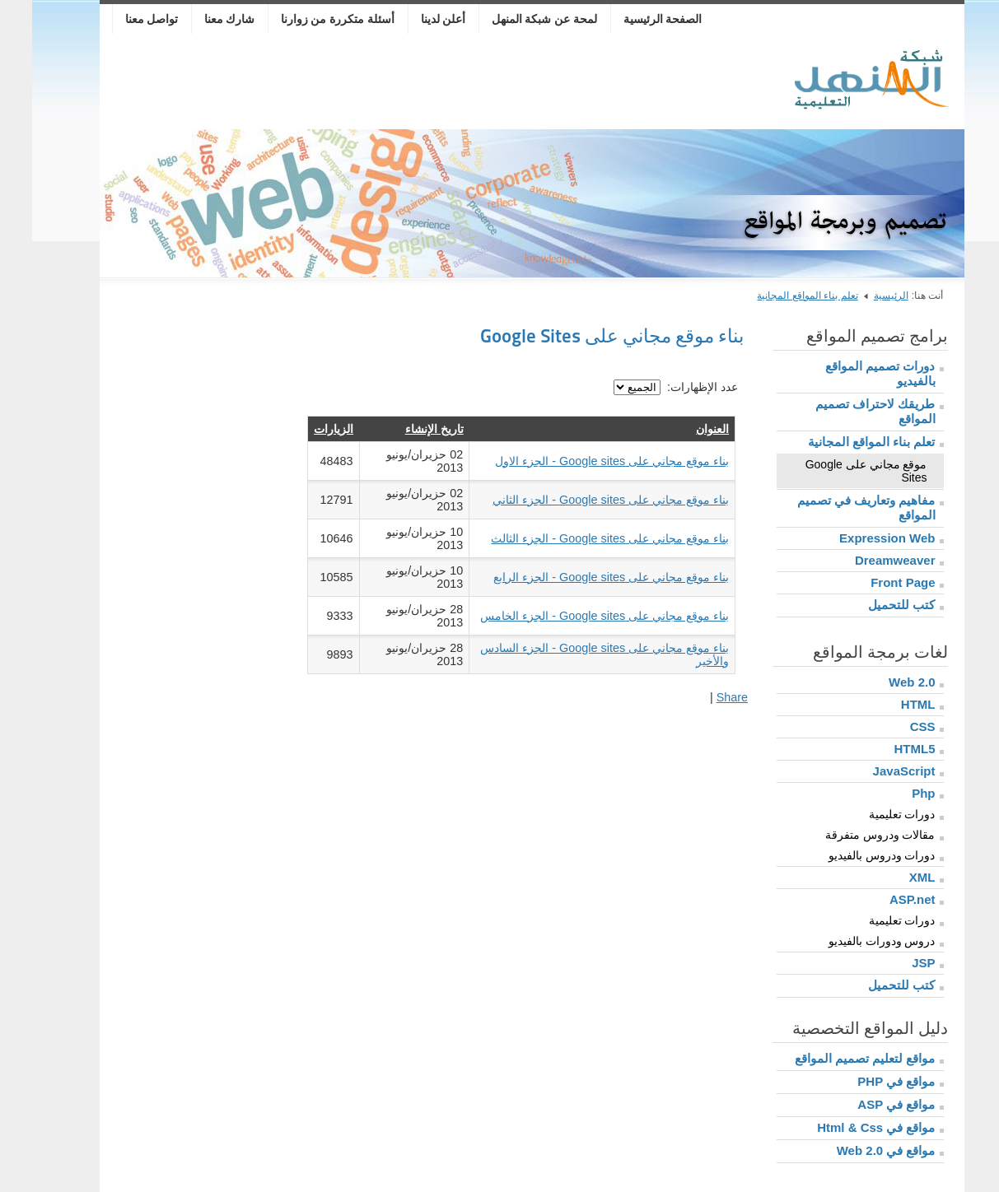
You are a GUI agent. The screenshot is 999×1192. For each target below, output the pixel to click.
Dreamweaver (863, 560)
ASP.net (880, 899)
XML (890, 877)
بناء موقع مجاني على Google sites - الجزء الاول (580, 461)
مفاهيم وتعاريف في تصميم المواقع (834, 507)
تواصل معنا (120, 19)
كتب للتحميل (869, 605)
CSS (890, 726)
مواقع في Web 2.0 (854, 1150)
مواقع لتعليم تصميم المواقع (833, 1058)
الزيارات (301, 428)
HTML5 (882, 749)
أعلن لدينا (411, 19)
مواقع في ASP (864, 1104)
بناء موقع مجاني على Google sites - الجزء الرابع (579, 577)
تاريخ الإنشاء (402, 428)
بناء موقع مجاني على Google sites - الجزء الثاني (578, 499)
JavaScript (872, 771)
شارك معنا (197, 19)
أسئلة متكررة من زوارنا (306, 19)
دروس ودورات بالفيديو (849, 941)
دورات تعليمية (870, 814)
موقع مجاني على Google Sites (834, 471)
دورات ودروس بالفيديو (849, 855)
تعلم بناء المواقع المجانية (775, 295)
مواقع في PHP (864, 1081)
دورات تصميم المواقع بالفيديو (848, 373)
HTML (886, 704)
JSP (891, 963)
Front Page (870, 582)
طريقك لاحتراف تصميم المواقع (843, 411)
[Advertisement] (375, 84)
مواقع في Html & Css (844, 1127)
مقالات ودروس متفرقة (848, 834)
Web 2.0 (880, 682)
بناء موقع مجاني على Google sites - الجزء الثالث (578, 538)
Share (700, 697)
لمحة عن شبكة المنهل (513, 19)
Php (891, 793)
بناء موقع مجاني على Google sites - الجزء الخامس (572, 615)
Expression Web (855, 538)
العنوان (680, 428)
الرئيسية (859, 295)
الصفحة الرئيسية (630, 19)
